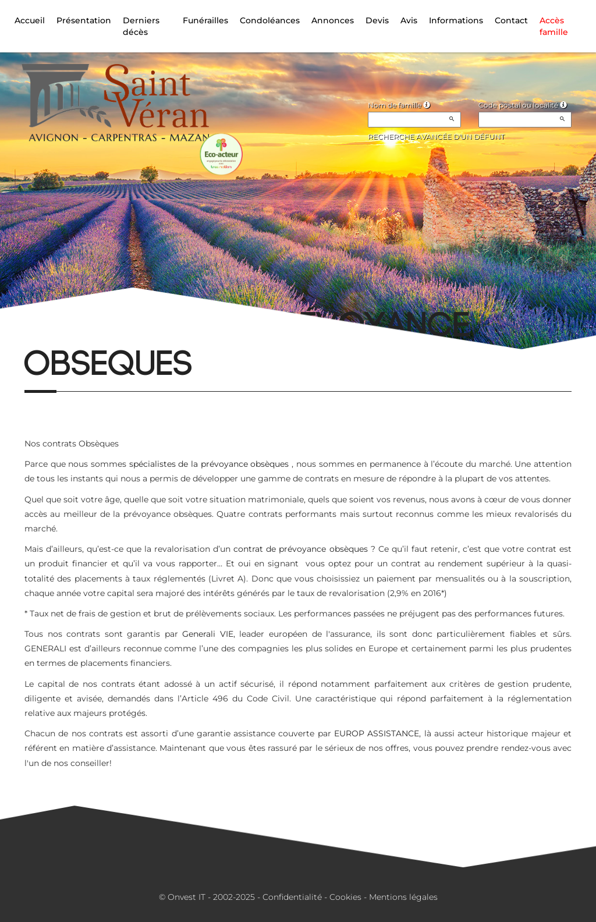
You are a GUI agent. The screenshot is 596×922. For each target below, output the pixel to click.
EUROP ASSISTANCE (376, 733)
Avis (408, 20)
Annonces (332, 20)
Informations (456, 20)
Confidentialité (292, 897)
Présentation (83, 20)
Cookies (345, 897)
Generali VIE (207, 634)
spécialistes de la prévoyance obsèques (209, 464)
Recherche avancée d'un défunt (436, 136)
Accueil (30, 20)
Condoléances (270, 20)
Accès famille (554, 26)
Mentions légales (403, 897)
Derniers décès (141, 26)
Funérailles (205, 20)
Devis (377, 20)
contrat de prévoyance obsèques (300, 549)
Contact (511, 20)
